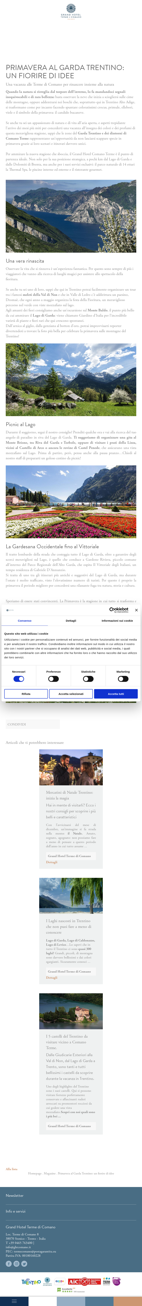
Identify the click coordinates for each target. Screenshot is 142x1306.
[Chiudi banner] (136, 610)
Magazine (50, 1173)
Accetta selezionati (70, 693)
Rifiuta (26, 693)
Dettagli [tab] (71, 620)
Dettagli (51, 862)
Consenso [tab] (24, 620)
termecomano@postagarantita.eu (35, 1251)
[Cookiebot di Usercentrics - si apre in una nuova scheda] (112, 610)
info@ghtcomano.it (18, 1247)
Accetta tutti (116, 693)
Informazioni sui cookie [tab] (117, 620)
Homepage (35, 1173)
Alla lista (11, 1169)
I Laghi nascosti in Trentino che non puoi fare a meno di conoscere (68, 926)
